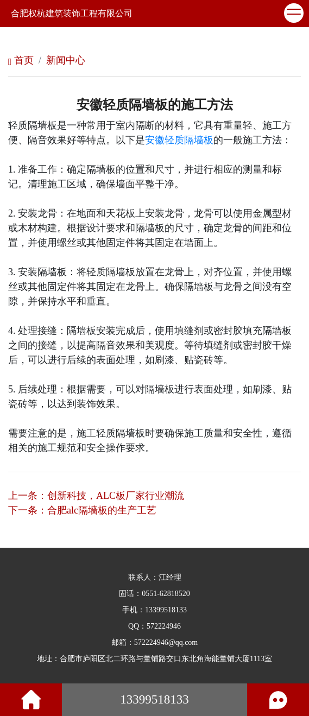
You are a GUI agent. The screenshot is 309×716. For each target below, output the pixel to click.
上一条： (96, 495)
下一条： (82, 510)
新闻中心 (65, 60)
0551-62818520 (166, 594)
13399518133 (166, 610)
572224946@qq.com (166, 642)
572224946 (164, 626)
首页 (21, 60)
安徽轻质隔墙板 (179, 140)
